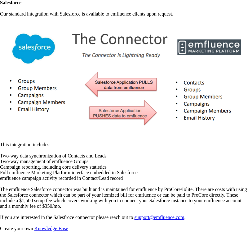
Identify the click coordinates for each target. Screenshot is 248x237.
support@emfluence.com (159, 217)
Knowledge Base (51, 228)
